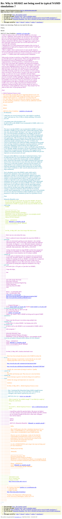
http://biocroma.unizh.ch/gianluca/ (16, 492)
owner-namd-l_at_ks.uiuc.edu (18, 306)
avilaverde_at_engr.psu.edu (13, 294)
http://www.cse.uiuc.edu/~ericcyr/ (18, 481)
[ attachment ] (39, 22)
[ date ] (17, 22)
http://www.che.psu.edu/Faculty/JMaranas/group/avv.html (21, 296)
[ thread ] (22, 22)
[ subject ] (27, 22)
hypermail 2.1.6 (17, 517)
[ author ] (33, 22)
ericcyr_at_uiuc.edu (25, 396)
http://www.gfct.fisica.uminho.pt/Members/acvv (18, 297)
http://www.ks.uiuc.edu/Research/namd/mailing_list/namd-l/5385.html (25, 366)
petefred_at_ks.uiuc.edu (23, 33)
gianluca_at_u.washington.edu (28, 487)
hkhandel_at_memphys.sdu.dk (17, 221)
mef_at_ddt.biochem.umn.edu (40, 406)
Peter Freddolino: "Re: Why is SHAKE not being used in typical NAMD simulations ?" (34, 17)
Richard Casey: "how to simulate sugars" (25, 16)
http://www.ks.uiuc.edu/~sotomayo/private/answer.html (21, 363)
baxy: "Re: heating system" (19, 14)
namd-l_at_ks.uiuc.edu (14, 312)
